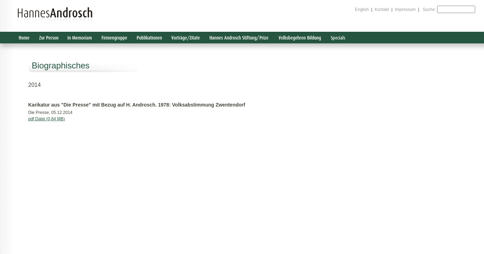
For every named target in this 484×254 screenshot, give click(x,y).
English (362, 9)
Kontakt (382, 9)
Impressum (405, 9)
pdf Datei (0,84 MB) (46, 118)
